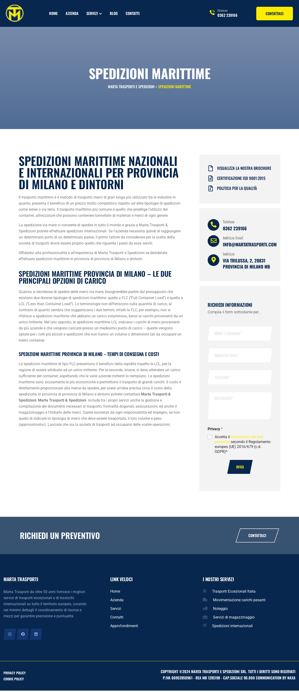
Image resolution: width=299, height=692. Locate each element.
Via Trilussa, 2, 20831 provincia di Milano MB (246, 264)
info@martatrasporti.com (250, 245)
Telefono (229, 222)
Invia (240, 468)
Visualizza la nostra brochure (244, 169)
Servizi (92, 13)
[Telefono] (213, 226)
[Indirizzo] (213, 261)
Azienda (72, 13)
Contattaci (257, 536)
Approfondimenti (124, 627)
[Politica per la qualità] (211, 189)
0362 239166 (227, 15)
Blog (114, 13)
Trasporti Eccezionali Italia (234, 592)
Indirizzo (229, 255)
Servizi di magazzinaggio (234, 618)
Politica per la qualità (237, 189)
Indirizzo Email (233, 238)
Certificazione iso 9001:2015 (241, 179)
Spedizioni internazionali (232, 627)
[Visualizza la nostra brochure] (211, 169)
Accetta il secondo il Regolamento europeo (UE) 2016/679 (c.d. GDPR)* (243, 445)
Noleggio (220, 610)
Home (53, 13)
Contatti (133, 13)
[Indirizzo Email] (213, 242)
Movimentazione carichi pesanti (239, 601)
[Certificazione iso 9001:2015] (211, 179)
